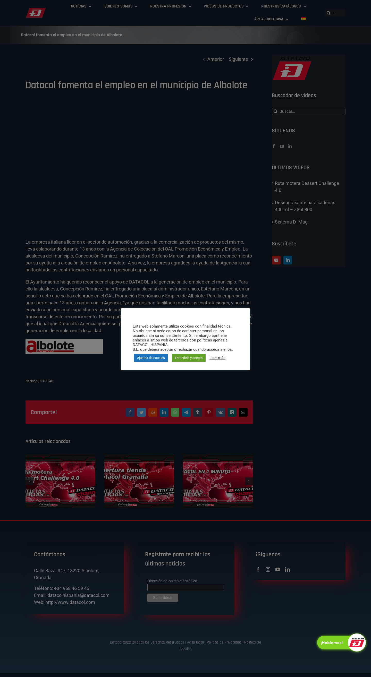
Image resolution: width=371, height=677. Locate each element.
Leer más (217, 357)
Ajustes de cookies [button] (151, 358)
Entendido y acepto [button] (189, 358)
